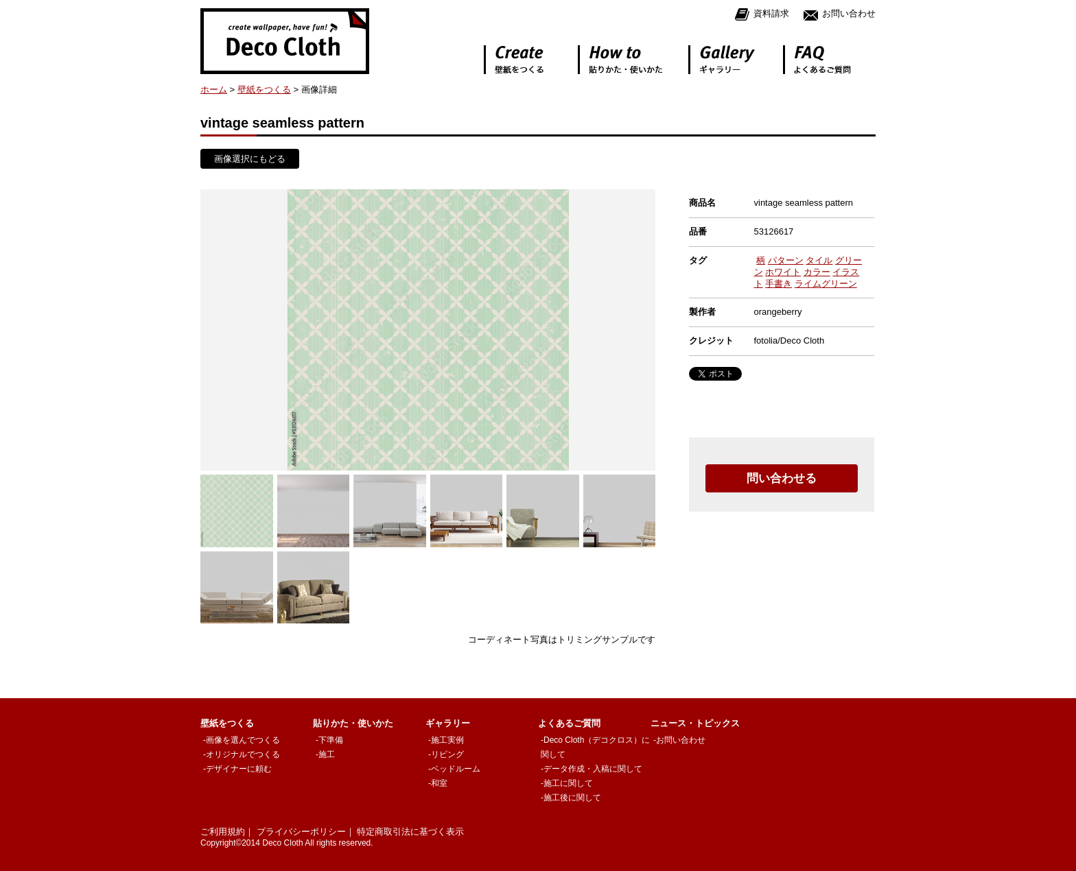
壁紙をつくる (264, 89)
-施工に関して (567, 783)
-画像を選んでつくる (241, 740)
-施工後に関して (571, 797)
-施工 (325, 754)
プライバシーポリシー (301, 831)
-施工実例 (446, 740)
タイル (819, 260)
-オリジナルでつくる (241, 754)
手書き (778, 283)
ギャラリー (447, 723)
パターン (786, 260)
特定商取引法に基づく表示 (410, 831)
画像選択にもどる (249, 159)
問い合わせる (782, 478)
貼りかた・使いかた (353, 723)
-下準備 (329, 740)
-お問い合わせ (679, 740)
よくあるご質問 (569, 723)
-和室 (437, 783)
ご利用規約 (222, 831)
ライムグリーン (826, 283)
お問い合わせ (839, 14)
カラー (817, 272)
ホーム (213, 89)
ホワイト (783, 272)
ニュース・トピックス (695, 723)
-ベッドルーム (454, 769)
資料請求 (761, 14)
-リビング (446, 754)
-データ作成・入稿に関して (591, 769)
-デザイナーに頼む (237, 769)
